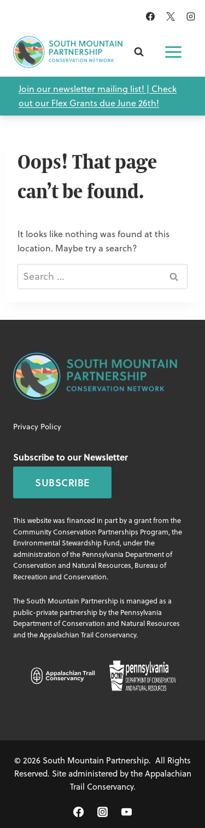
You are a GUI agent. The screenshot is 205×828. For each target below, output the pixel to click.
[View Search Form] (138, 52)
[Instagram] (191, 16)
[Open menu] (173, 52)
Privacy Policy (37, 426)
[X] (170, 16)
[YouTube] (126, 812)
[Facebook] (150, 16)
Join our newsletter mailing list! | (85, 89)
